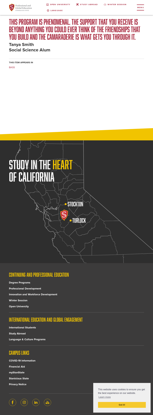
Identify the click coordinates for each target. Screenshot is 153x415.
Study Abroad (17, 333)
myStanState (17, 372)
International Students (22, 327)
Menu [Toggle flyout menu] (140, 7)
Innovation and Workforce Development (33, 294)
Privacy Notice (17, 384)
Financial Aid (17, 366)
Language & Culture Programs (27, 339)
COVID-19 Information (22, 360)
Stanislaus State (19, 378)
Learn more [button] (104, 397)
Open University (19, 306)
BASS (12, 67)
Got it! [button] (122, 405)
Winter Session (18, 300)
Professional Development (25, 288)
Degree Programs (19, 282)
